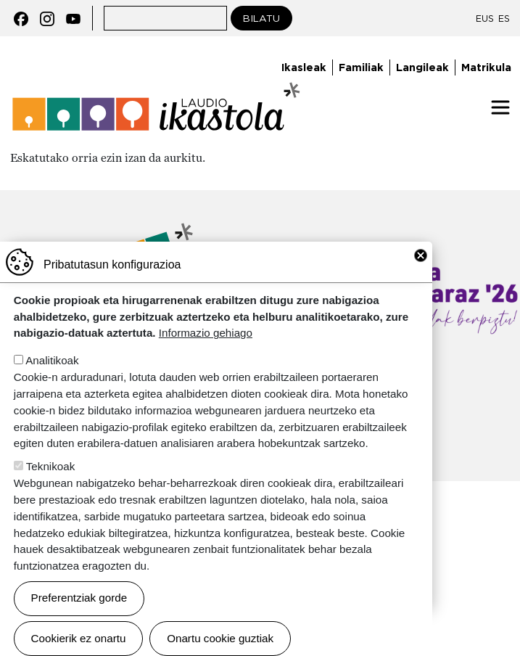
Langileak (422, 67)
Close (420, 278)
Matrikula (486, 67)
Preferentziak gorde (79, 621)
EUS (485, 18)
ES (504, 18)
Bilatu (261, 18)
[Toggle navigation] (500, 107)
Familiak (361, 67)
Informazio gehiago (205, 356)
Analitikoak (51, 383)
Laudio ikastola (156, 107)
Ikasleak (303, 67)
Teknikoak (50, 489)
